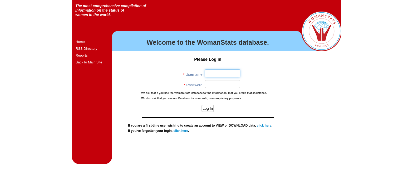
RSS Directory (86, 49)
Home (80, 42)
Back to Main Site (89, 62)
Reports (82, 55)
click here (264, 125)
